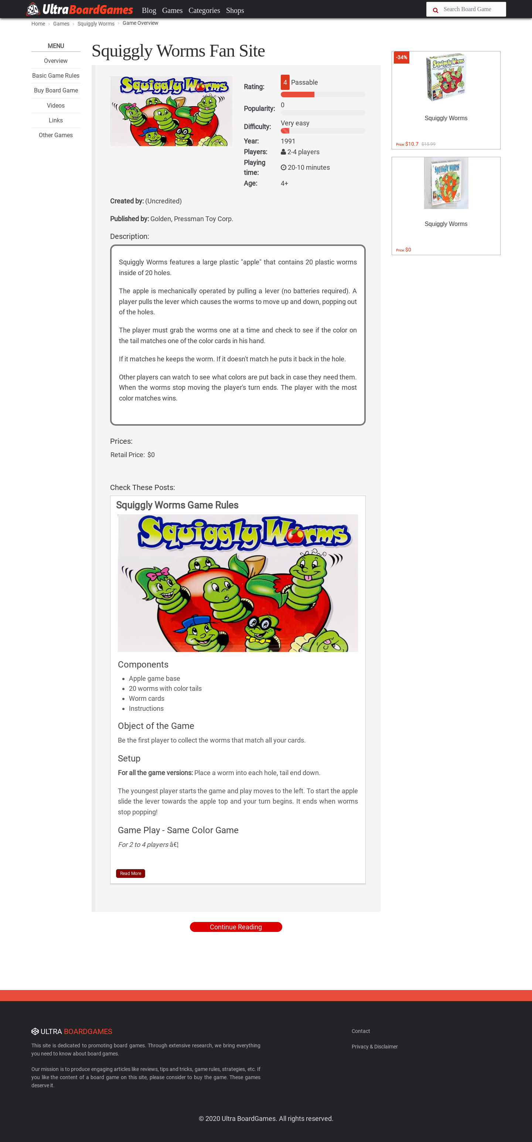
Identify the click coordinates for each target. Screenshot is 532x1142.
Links (56, 120)
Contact (361, 1031)
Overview (56, 60)
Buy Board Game (56, 90)
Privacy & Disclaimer (375, 1047)
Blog (149, 10)
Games (172, 10)
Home (38, 24)
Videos (56, 105)
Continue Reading (236, 927)
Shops (235, 10)
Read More (130, 873)
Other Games (56, 135)
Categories (204, 10)
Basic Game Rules (55, 75)
